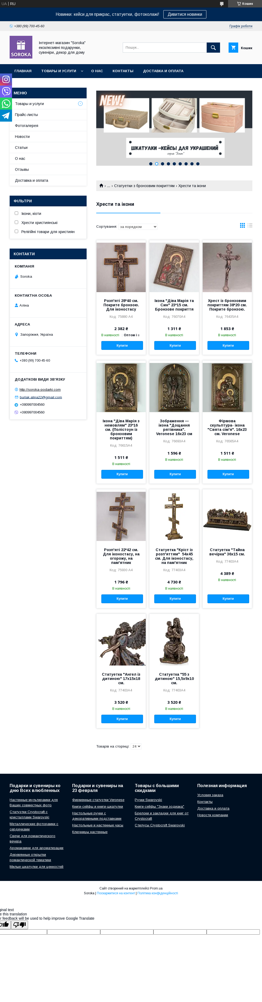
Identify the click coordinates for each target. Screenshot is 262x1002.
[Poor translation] (19, 924)
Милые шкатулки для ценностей (36, 867)
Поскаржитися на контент (116, 893)
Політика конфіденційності (157, 893)
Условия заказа (210, 795)
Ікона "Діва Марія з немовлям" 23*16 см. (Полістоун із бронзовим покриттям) (121, 429)
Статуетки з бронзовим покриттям (144, 186)
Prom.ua (156, 888)
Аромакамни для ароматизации (36, 848)
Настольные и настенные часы (97, 825)
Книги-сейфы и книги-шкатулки (97, 806)
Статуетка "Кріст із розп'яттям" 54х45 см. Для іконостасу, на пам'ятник (174, 556)
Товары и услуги (58, 71)
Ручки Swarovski (148, 800)
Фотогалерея (26, 125)
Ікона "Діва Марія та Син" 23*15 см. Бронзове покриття (174, 305)
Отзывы (22, 169)
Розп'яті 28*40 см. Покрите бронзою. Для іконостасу (121, 305)
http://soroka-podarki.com (40, 390)
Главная (23, 71)
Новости (22, 136)
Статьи (21, 147)
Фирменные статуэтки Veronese (98, 800)
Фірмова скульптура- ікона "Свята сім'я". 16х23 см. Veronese (227, 427)
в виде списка (250, 226)
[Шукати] (213, 47)
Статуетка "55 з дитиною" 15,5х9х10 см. (174, 678)
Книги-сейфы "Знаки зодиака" (159, 806)
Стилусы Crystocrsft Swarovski (160, 825)
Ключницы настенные (89, 832)
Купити (122, 345)
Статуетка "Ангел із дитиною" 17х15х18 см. (121, 678)
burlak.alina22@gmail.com (41, 397)
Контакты (123, 71)
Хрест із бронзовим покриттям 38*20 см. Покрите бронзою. (227, 305)
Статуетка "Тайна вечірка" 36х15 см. (227, 552)
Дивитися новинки (185, 14)
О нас (97, 71)
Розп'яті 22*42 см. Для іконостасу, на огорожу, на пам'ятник (121, 556)
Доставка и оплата (163, 71)
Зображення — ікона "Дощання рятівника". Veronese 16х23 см (174, 427)
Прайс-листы (26, 115)
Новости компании (212, 815)
